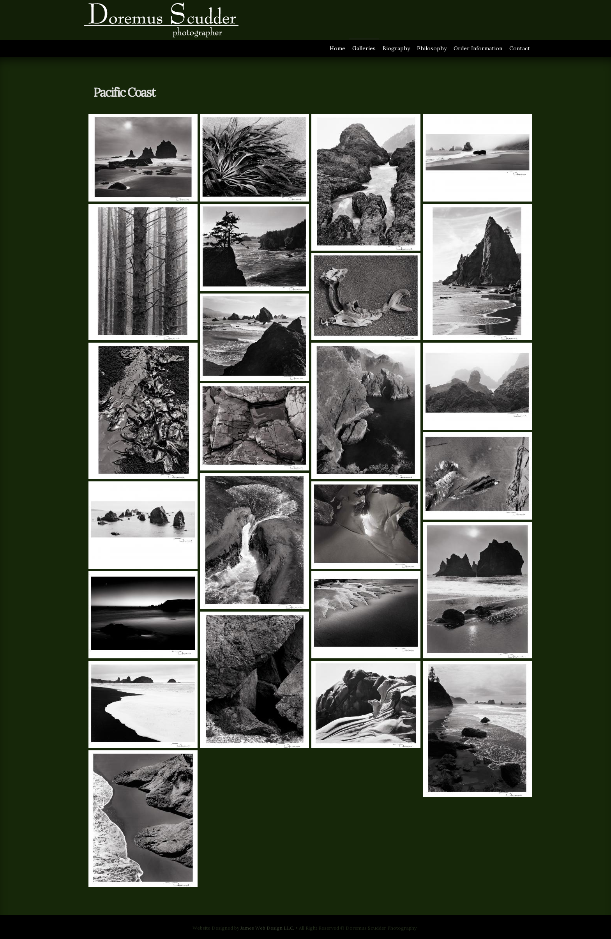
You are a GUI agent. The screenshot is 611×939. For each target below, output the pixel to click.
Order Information (478, 48)
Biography (396, 48)
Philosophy (432, 48)
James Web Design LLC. (267, 928)
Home (337, 48)
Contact (519, 48)
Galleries (364, 48)
